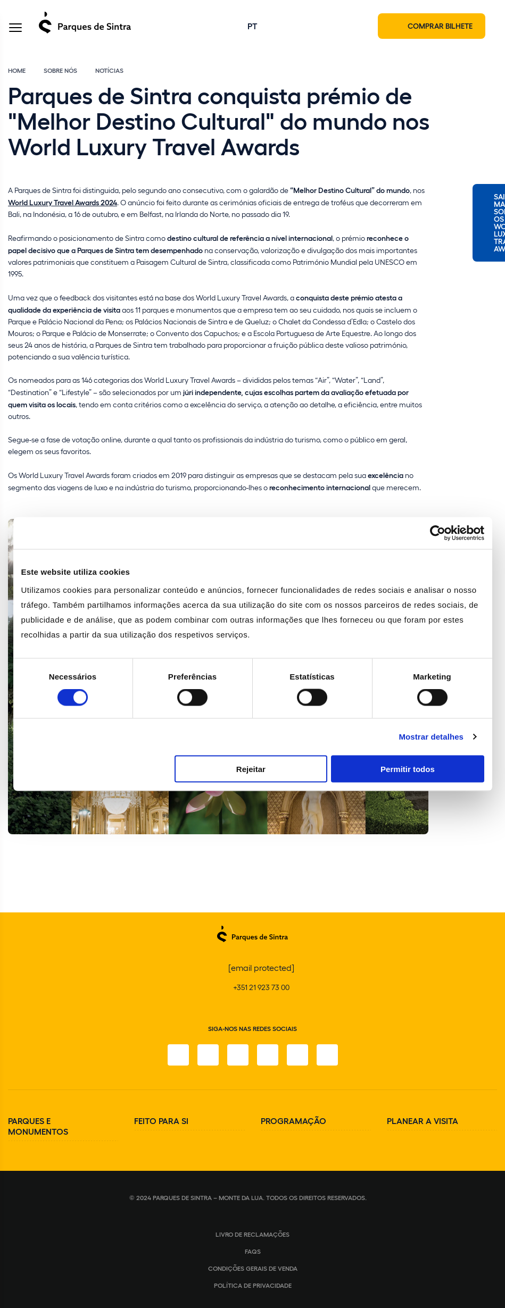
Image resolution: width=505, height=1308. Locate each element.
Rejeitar (251, 768)
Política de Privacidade (253, 1285)
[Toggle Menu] (15, 28)
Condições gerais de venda (252, 1268)
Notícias (109, 70)
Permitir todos (407, 768)
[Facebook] (178, 1055)
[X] (238, 1055)
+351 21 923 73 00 (261, 987)
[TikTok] (267, 1055)
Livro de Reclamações (252, 1234)
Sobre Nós (60, 70)
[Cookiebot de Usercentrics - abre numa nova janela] (437, 533)
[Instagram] (208, 1055)
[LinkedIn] (327, 1055)
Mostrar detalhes (431, 736)
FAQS (253, 1251)
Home (17, 70)
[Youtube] (297, 1055)
